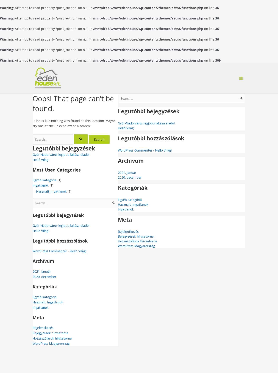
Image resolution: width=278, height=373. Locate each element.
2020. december (45, 277)
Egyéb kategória (45, 180)
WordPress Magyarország (52, 344)
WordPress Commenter (50, 251)
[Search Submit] (81, 139)
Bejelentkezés (43, 328)
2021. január (42, 272)
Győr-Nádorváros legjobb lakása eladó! (62, 155)
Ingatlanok (41, 185)
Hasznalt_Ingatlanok (51, 192)
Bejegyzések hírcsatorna (51, 333)
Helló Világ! (41, 160)
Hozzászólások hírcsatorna (53, 338)
